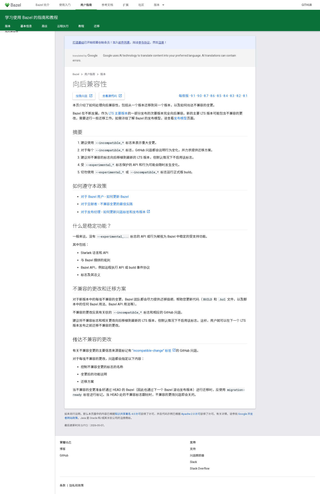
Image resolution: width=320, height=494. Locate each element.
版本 (157, 5)
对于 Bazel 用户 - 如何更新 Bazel (105, 197)
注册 (161, 42)
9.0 (199, 96)
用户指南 (89, 74)
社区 (141, 5)
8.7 (206, 96)
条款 (63, 485)
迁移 (97, 26)
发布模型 (180, 118)
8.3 (232, 96)
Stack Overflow (200, 468)
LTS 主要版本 (118, 113)
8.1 (245, 96)
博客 (63, 449)
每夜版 (184, 96)
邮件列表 (124, 42)
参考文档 (107, 5)
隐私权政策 (76, 485)
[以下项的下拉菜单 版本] (165, 5)
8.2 (239, 96)
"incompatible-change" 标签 (151, 351)
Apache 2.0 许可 (190, 413)
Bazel (76, 74)
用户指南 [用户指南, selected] (86, 5)
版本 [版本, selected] (8, 26)
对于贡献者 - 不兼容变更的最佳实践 (107, 204)
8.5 (219, 96)
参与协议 (144, 42)
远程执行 (63, 26)
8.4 (225, 96)
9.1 (193, 96)
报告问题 (84, 96)
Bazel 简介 (42, 5)
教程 (81, 26)
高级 (44, 26)
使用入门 (65, 5)
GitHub (307, 5)
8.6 (212, 96)
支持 (193, 449)
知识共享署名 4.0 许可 (128, 413)
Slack (193, 462)
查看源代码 (112, 96)
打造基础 (78, 42)
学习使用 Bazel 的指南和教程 (31, 17)
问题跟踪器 (197, 455)
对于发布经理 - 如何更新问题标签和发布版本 (113, 212)
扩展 (126, 5)
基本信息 (26, 26)
